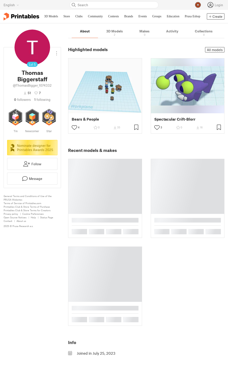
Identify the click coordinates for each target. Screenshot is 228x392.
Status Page (46, 217)
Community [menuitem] (95, 16)
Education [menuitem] (173, 16)
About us (21, 220)
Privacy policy (11, 213)
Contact (8, 220)
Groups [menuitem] (156, 16)
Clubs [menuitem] (79, 16)
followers (22, 99)
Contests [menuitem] (113, 16)
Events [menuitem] (142, 16)
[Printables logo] (21, 16)
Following (42, 99)
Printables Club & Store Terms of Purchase (27, 206)
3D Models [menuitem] (51, 16)
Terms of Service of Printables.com (22, 203)
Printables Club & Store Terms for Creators (27, 210)
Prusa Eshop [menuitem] (192, 16)
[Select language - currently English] (11, 5)
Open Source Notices (15, 217)
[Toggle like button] (74, 127)
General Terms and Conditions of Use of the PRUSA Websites (28, 198)
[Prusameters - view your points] (198, 5)
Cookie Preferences (33, 213)
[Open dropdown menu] (56, 51)
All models (215, 50)
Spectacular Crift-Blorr (174, 119)
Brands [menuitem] (128, 16)
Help (33, 217)
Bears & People (85, 119)
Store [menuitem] (66, 16)
